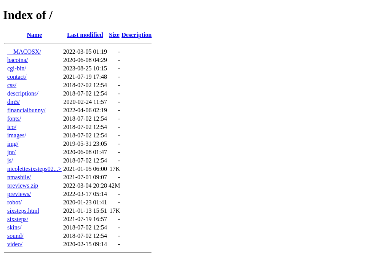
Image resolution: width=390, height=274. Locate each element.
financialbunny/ (26, 110)
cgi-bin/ (16, 68)
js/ (10, 160)
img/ (12, 143)
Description (136, 35)
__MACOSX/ (24, 51)
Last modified (85, 35)
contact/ (17, 76)
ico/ (11, 127)
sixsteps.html (23, 210)
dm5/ (13, 102)
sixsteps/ (17, 219)
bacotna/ (17, 60)
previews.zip (22, 185)
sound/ (15, 236)
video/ (14, 244)
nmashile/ (19, 177)
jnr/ (11, 152)
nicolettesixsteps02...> (34, 169)
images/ (16, 135)
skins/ (14, 227)
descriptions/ (22, 93)
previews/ (19, 194)
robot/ (14, 202)
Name (34, 35)
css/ (11, 85)
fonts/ (14, 118)
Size (114, 35)
